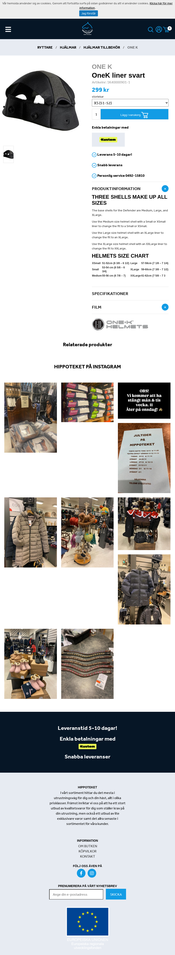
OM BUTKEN (87, 846)
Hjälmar (68, 47)
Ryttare (45, 47)
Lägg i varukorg (134, 115)
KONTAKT (87, 856)
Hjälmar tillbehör (102, 47)
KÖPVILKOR (87, 851)
